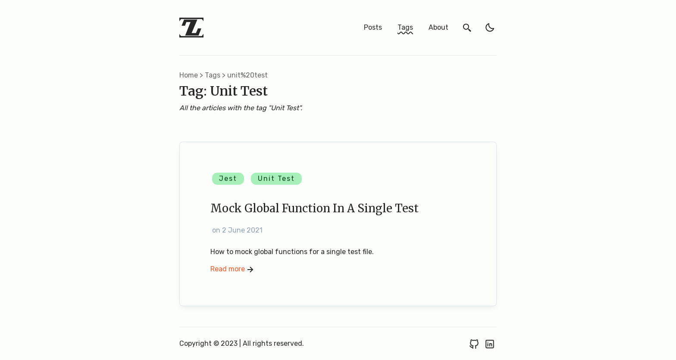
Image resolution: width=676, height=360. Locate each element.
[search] (467, 27)
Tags (405, 27)
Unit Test (276, 178)
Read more (232, 269)
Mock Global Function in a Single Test (314, 208)
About (438, 27)
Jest (228, 178)
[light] (490, 27)
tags (212, 75)
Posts (373, 27)
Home (188, 75)
